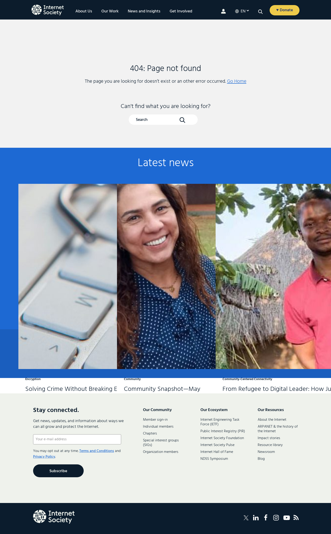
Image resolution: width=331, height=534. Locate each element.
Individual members (158, 427)
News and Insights (144, 11)
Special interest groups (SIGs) (161, 442)
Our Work (110, 11)
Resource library (270, 445)
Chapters (150, 434)
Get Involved (181, 11)
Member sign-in (155, 420)
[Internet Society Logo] (53, 517)
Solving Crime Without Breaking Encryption (65, 246)
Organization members (160, 452)
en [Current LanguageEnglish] (243, 11)
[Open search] (260, 11)
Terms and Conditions (96, 451)
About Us (83, 11)
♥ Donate (284, 10)
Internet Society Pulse (217, 445)
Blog (261, 459)
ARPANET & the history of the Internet (278, 429)
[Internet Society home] (47, 10)
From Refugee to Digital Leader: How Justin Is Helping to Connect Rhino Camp (263, 249)
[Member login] (223, 11)
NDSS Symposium (214, 459)
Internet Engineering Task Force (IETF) (219, 422)
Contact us (287, 354)
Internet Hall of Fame (216, 452)
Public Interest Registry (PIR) (222, 431)
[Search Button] (182, 120)
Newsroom (266, 452)
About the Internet (272, 420)
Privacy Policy (44, 457)
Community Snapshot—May (164, 239)
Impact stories (269, 438)
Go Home (236, 81)
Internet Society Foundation (222, 438)
